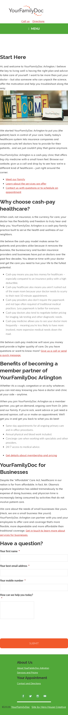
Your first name (10, 551)
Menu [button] (35, 28)
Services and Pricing (27, 672)
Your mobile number (13, 580)
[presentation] (22, 628)
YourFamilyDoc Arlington (27, 10)
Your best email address (14, 565)
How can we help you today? (16, 596)
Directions (38, 21)
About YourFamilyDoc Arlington (33, 668)
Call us (25, 21)
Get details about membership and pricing (31, 455)
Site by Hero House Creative (49, 707)
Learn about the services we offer (26, 183)
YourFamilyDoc (20, 707)
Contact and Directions (29, 683)
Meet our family (15, 179)
